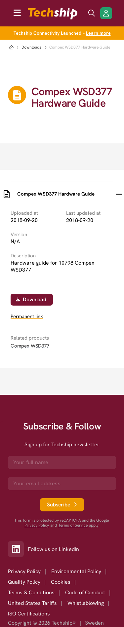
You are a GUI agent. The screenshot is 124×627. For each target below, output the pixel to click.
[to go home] (52, 13)
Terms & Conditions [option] (31, 592)
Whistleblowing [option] (85, 603)
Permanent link (27, 317)
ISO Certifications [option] (29, 613)
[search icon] (92, 13)
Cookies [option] (60, 581)
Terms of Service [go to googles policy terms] (73, 525)
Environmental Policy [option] (76, 571)
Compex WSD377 (30, 346)
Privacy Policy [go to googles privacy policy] (36, 525)
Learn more (98, 33)
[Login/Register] (106, 13)
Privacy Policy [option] (24, 571)
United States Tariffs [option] (32, 603)
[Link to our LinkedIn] (18, 549)
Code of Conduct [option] (85, 592)
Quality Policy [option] (24, 581)
